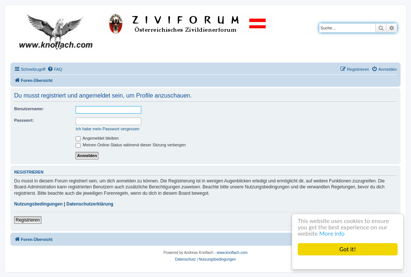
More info (332, 233)
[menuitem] (54, 69)
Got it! (347, 249)
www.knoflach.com (232, 253)
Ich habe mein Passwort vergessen (107, 129)
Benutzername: (29, 108)
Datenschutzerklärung (89, 204)
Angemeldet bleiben (97, 138)
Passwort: (24, 120)
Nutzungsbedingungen (38, 204)
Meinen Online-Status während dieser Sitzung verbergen (131, 145)
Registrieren (28, 220)
